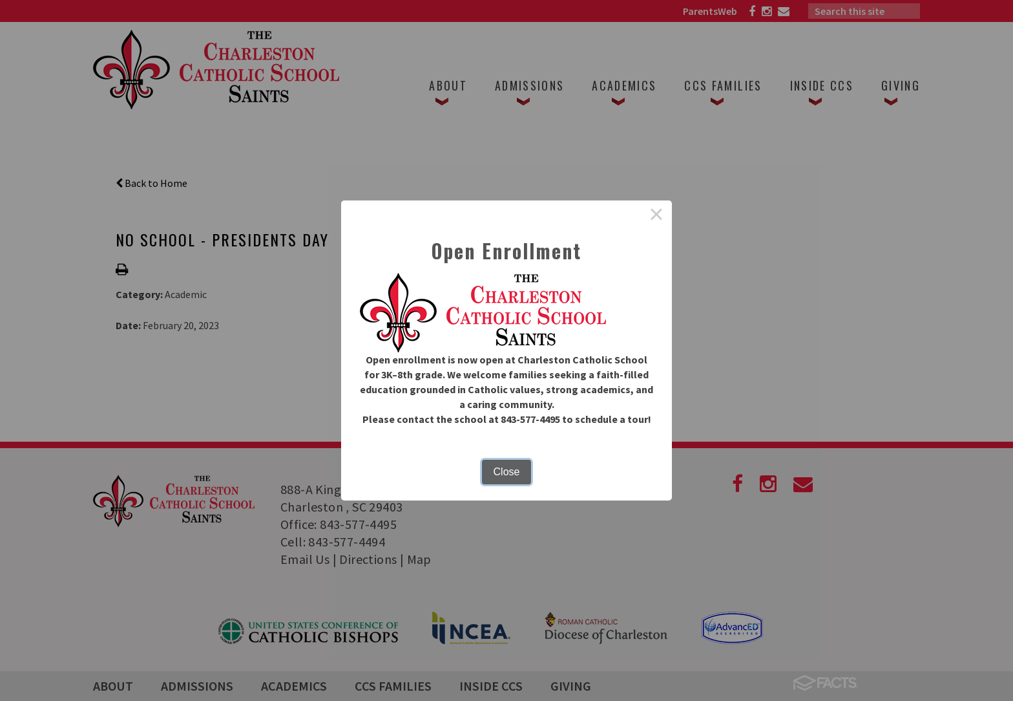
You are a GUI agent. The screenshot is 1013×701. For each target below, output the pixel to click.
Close (507, 471)
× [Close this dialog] (656, 216)
